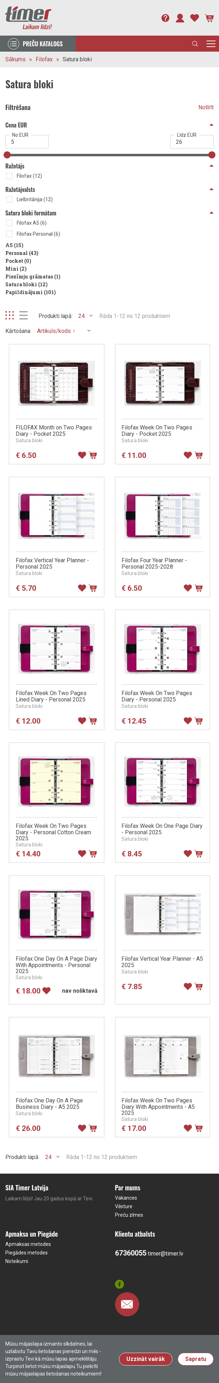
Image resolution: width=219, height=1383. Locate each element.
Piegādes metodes (26, 1253)
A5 (14, 245)
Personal (21, 253)
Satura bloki (77, 59)
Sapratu (195, 1359)
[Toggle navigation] (211, 44)
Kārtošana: (18, 331)
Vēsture (123, 1206)
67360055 (130, 1253)
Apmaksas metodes (28, 1244)
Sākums (15, 59)
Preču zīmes (129, 1215)
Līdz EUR (187, 134)
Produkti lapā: (55, 316)
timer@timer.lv (165, 1253)
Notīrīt (206, 107)
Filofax (44, 59)
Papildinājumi (30, 292)
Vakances (126, 1198)
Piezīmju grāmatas (33, 276)
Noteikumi (16, 1261)
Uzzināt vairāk (145, 1359)
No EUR (20, 134)
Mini (16, 268)
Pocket (18, 260)
